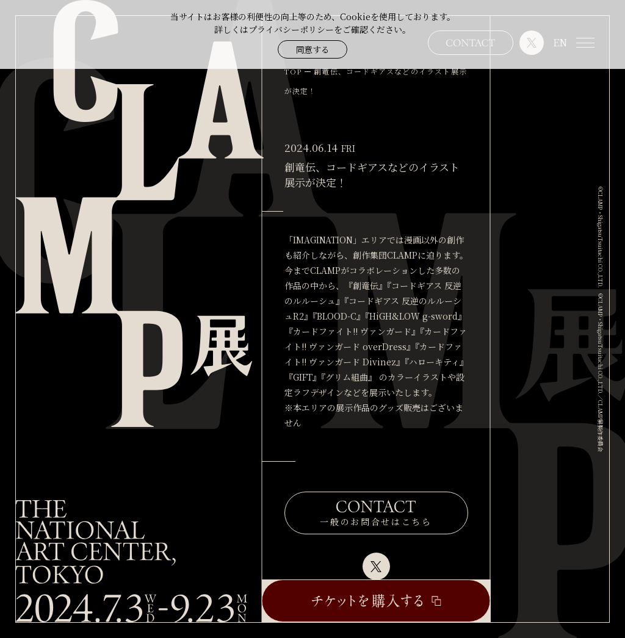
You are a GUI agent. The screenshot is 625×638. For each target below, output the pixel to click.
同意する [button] (312, 49)
